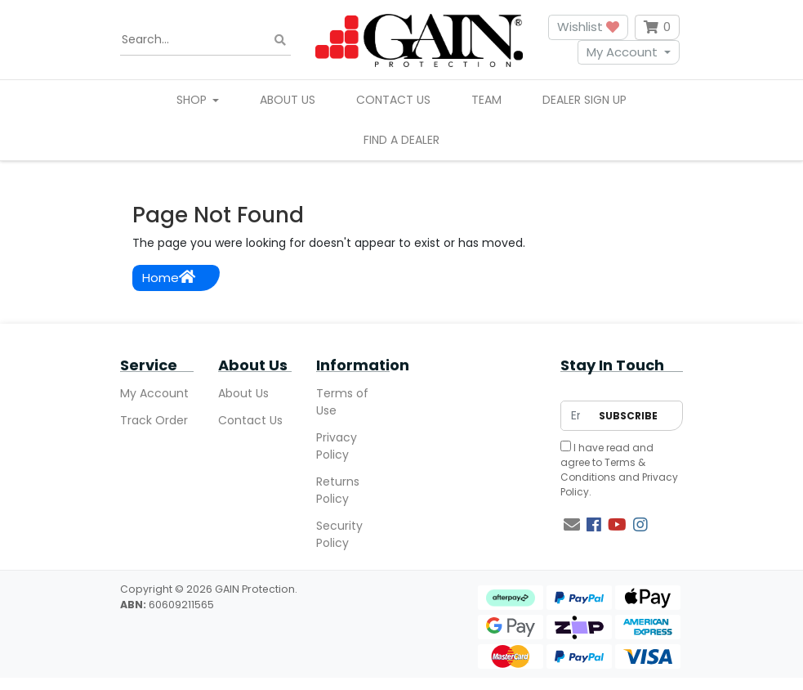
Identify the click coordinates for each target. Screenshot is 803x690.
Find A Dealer (401, 140)
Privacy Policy (336, 446)
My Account (622, 51)
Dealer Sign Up (584, 100)
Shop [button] (193, 100)
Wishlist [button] (588, 26)
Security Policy (339, 534)
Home (168, 277)
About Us (287, 100)
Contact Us (393, 100)
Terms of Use (342, 402)
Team (486, 100)
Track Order (154, 420)
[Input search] (206, 40)
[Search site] (280, 39)
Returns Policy (337, 490)
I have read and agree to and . (619, 470)
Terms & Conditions (602, 469)
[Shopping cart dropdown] (657, 27)
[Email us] (572, 525)
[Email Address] (575, 415)
